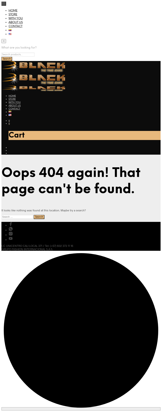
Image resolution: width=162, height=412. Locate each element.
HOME (13, 10)
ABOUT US (16, 22)
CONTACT (15, 26)
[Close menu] (3, 4)
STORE (13, 14)
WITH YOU (16, 18)
